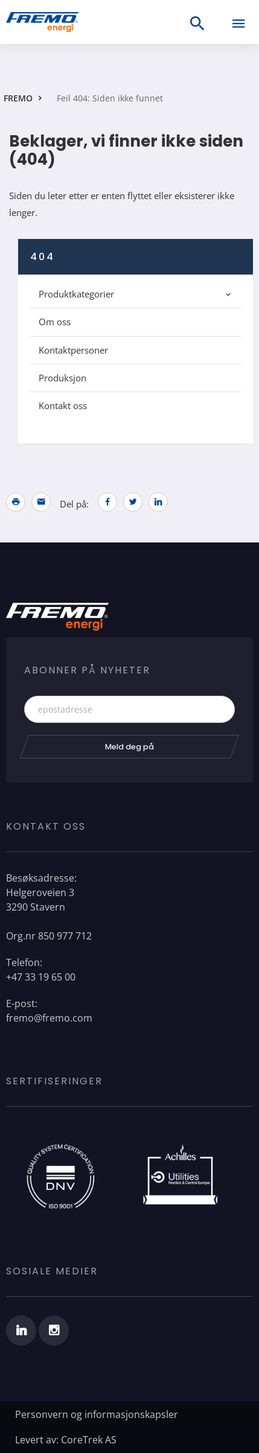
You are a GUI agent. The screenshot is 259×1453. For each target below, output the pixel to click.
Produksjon (62, 378)
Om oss (55, 322)
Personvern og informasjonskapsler (96, 1414)
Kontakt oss (63, 405)
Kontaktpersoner (73, 350)
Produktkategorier (76, 294)
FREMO (18, 98)
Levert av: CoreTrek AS (66, 1439)
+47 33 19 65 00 (40, 977)
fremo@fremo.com (49, 1018)
